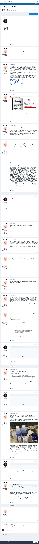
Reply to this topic (33, 13)
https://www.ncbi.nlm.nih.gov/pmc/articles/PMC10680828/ (18, 152)
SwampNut (5, 48)
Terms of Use (3, 542)
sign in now (21, 525)
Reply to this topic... (9, 530)
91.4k (5, 57)
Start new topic (25, 13)
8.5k (5, 25)
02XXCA (6, 9)
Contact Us (17, 537)
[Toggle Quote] (11, 346)
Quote (13, 44)
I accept (35, 542)
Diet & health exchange (12, 10)
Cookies (21, 537)
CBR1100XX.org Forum (6, 1)
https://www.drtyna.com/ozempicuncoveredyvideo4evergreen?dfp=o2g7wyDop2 (22, 303)
